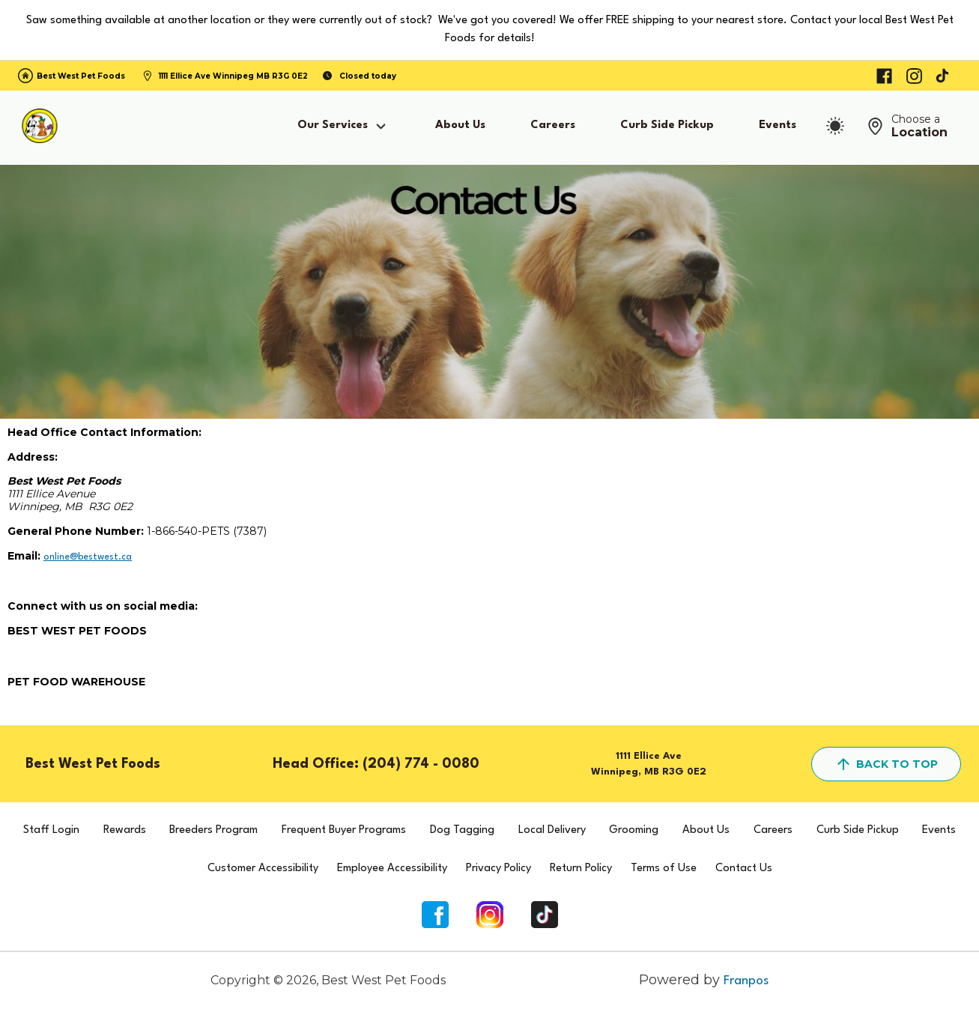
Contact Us (743, 868)
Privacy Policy (498, 868)
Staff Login (51, 830)
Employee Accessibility (392, 868)
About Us (460, 125)
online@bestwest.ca (87, 557)
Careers (552, 125)
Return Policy (581, 868)
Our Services (343, 126)
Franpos (746, 981)
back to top (886, 764)
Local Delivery (552, 830)
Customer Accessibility (262, 868)
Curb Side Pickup (667, 125)
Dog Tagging (462, 830)
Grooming (633, 830)
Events (777, 125)
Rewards (124, 830)
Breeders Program (213, 830)
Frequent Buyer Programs (344, 830)
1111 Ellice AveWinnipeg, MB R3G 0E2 (648, 764)
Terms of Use (664, 868)
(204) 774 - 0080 (421, 764)
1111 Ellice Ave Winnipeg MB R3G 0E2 (233, 76)
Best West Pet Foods (81, 76)
